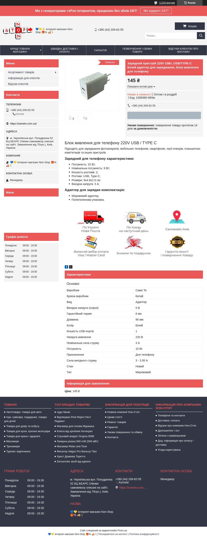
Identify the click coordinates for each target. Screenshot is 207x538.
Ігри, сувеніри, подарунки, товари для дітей (25, 419)
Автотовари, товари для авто (24, 412)
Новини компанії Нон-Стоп (123, 412)
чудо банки (63, 412)
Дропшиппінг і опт (169, 430)
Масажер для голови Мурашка (75, 426)
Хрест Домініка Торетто (71, 456)
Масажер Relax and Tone (72, 446)
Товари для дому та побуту (22, 426)
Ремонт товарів (116, 422)
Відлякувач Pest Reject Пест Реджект (73, 419)
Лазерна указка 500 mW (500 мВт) (77, 441)
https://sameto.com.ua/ (23, 123)
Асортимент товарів (21, 72)
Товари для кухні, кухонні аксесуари (28, 431)
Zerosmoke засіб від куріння (74, 461)
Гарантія (100, 50)
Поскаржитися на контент (112, 534)
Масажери (12, 441)
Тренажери (13, 446)
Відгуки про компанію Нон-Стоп (177, 425)
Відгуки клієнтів (18, 84)
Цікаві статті (114, 417)
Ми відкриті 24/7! (156, 11)
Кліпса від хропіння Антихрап (74, 431)
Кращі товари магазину (20, 50)
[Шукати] (201, 35)
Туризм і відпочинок (18, 451)
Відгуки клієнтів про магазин (183, 50)
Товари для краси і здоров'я (23, 436)
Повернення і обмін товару (137, 50)
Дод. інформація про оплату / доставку (175, 442)
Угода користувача (169, 449)
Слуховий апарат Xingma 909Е (75, 436)
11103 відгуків (167, 2)
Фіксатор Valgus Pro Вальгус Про (77, 451)
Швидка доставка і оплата (64, 50)
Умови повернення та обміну (124, 432)
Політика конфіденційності (144, 534)
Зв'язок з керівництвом (172, 435)
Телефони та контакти (171, 415)
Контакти (112, 437)
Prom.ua (122, 530)
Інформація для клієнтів (24, 78)
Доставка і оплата (169, 420)
